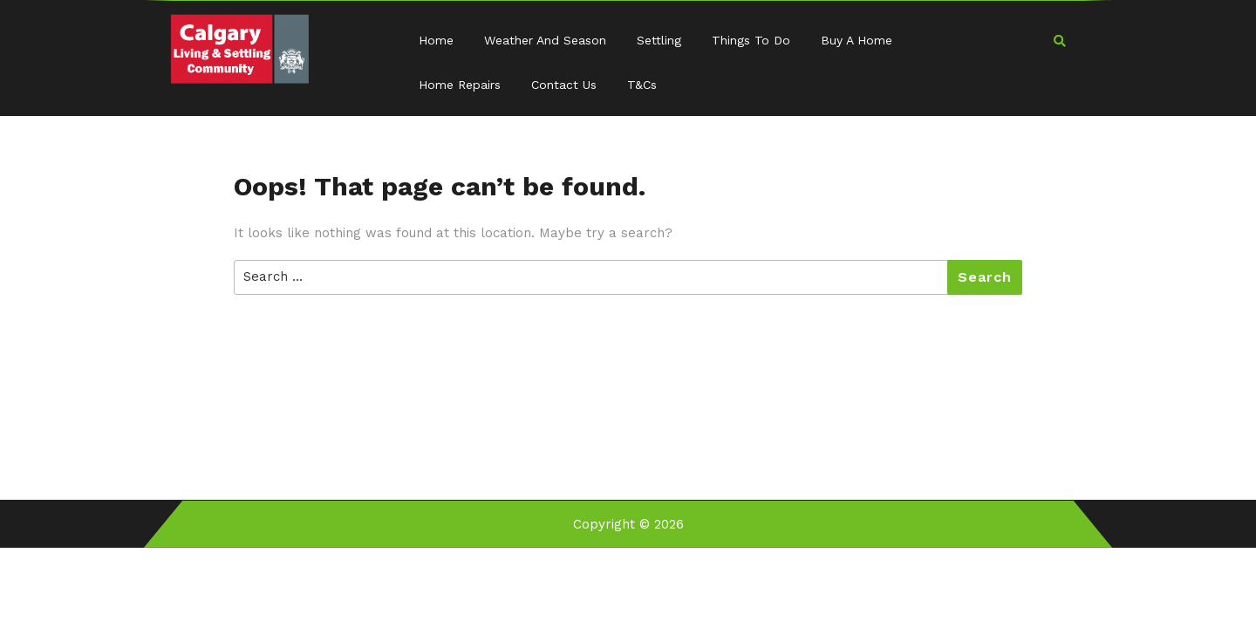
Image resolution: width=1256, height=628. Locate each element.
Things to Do (751, 40)
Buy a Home (856, 40)
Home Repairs (460, 85)
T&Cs (642, 85)
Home (436, 40)
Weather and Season (545, 40)
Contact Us (564, 85)
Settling (659, 40)
